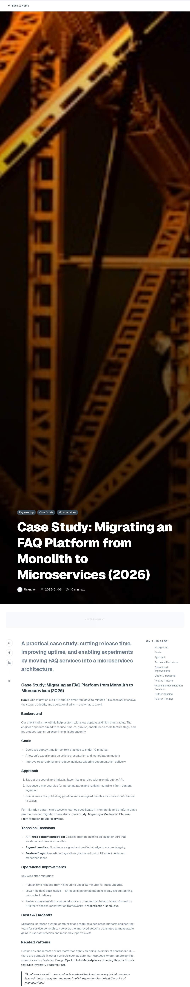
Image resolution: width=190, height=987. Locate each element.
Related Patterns (164, 680)
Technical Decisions (166, 662)
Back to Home (18, 5)
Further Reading (164, 694)
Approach (160, 657)
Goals (158, 652)
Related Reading (164, 699)
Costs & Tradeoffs (165, 675)
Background (161, 647)
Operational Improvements (163, 669)
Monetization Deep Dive (103, 906)
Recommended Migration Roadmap (169, 687)
